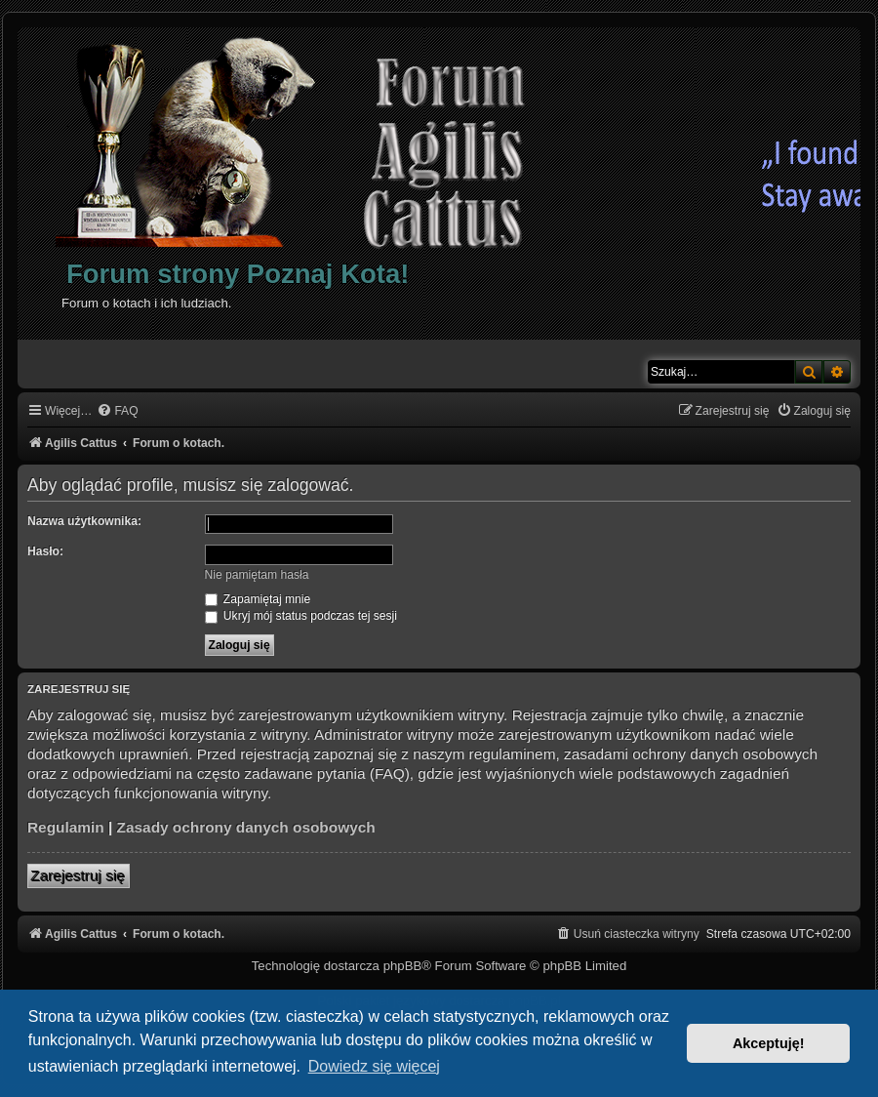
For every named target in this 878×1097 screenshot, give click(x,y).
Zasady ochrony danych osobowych (246, 827)
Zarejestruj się (78, 876)
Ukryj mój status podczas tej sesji (301, 616)
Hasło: (45, 551)
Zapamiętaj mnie (258, 599)
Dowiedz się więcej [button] (374, 1066)
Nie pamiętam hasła (257, 575)
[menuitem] (117, 411)
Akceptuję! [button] (769, 1043)
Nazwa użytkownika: (84, 521)
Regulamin (65, 827)
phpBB (402, 965)
